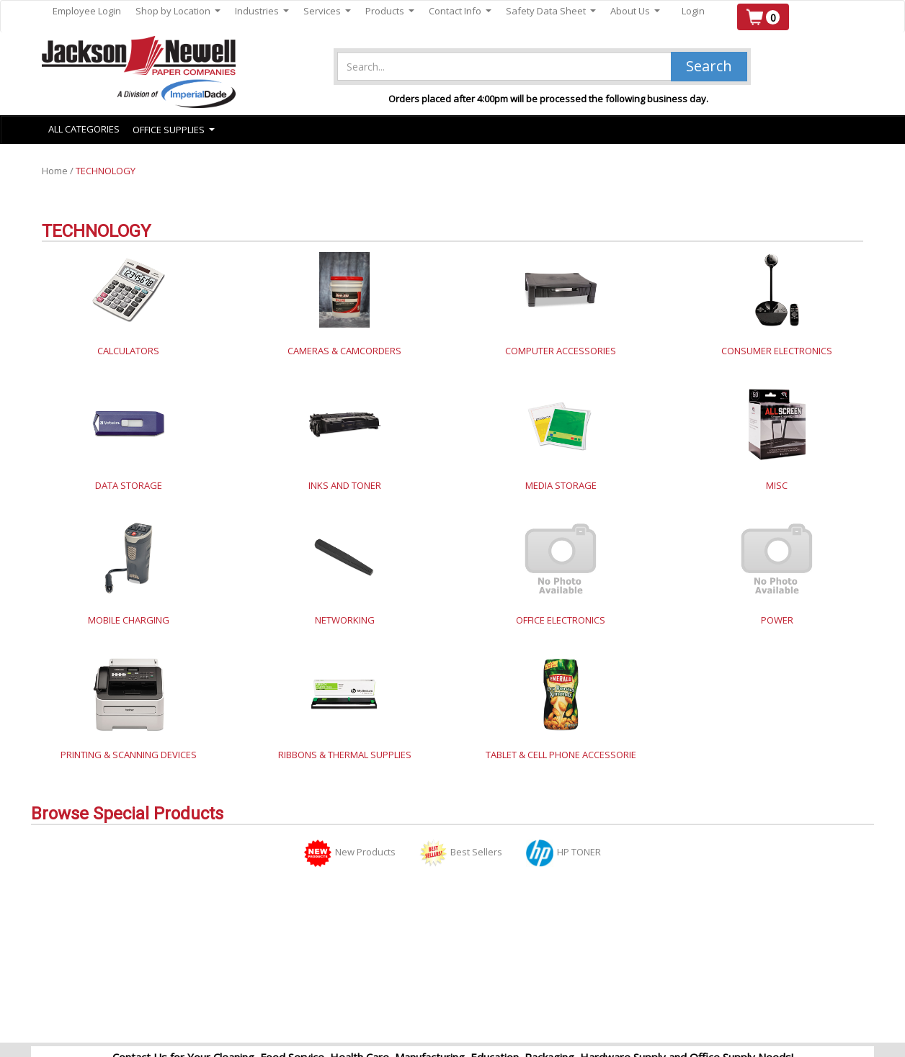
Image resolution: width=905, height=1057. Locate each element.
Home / (59, 170)
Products (389, 11)
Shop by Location (177, 11)
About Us (635, 11)
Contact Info (460, 11)
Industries (262, 11)
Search (709, 66)
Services (327, 11)
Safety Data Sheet (551, 11)
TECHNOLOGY (105, 170)
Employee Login (87, 10)
